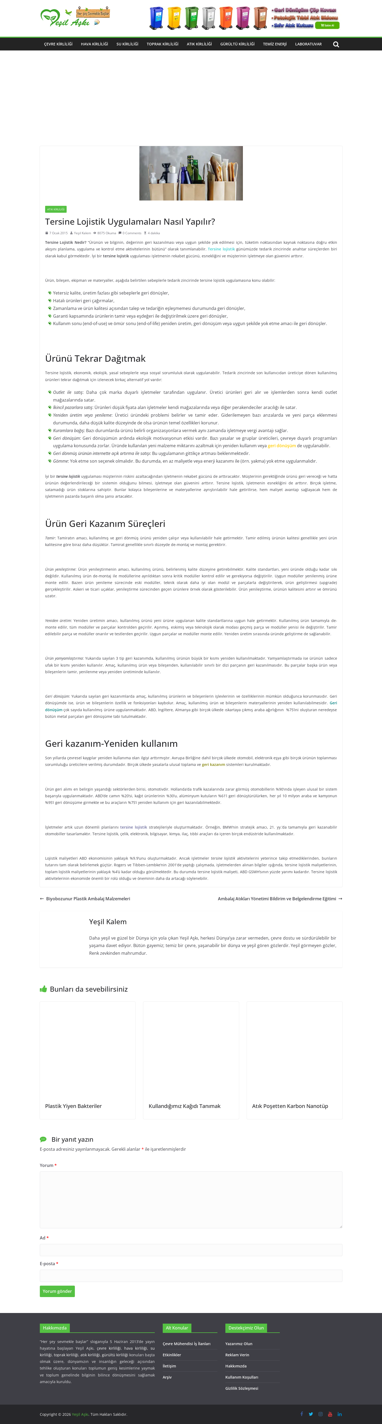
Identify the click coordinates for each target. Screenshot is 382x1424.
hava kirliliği (135, 1348)
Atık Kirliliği (199, 43)
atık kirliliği (90, 1354)
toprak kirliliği (66, 1354)
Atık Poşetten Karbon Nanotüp (290, 1106)
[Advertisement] (191, 106)
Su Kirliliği (127, 43)
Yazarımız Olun (238, 1343)
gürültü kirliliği (115, 1354)
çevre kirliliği (109, 1348)
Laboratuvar (308, 43)
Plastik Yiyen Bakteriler (73, 1106)
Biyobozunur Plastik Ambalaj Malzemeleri (85, 899)
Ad (44, 1238)
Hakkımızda (236, 1365)
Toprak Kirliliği (162, 43)
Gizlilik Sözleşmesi (241, 1388)
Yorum (48, 1165)
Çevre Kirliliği (58, 43)
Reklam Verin (237, 1354)
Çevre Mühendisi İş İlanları (187, 1343)
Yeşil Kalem (82, 233)
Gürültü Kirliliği (237, 43)
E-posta (49, 1264)
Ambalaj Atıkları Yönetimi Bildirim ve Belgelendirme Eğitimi (280, 899)
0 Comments (129, 233)
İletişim (169, 1365)
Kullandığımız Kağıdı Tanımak (185, 1106)
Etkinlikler (172, 1354)
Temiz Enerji (275, 43)
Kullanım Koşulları (241, 1377)
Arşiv (167, 1377)
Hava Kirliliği (94, 43)
